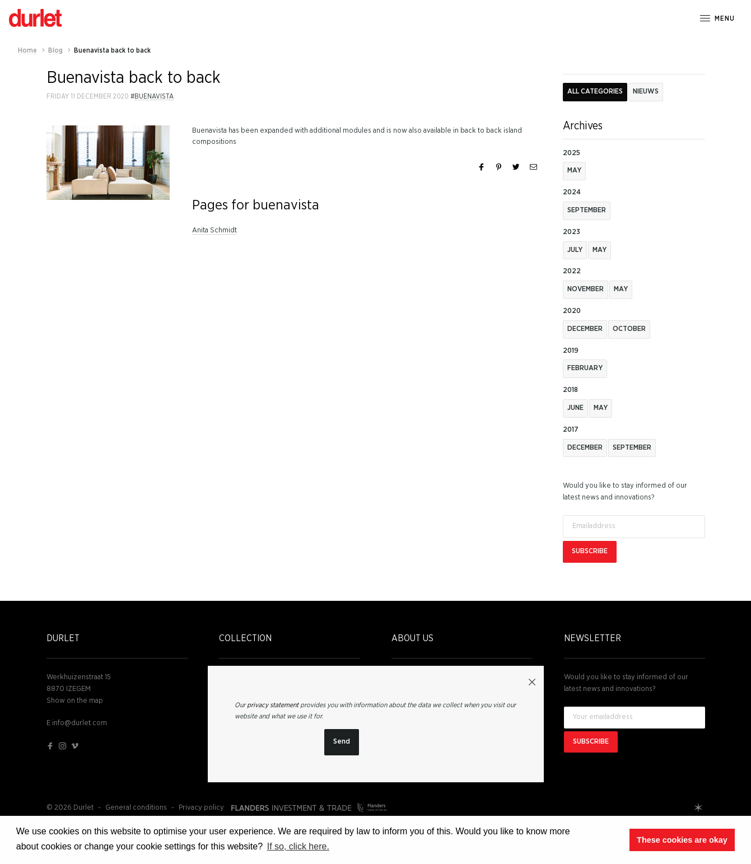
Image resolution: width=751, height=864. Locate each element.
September (586, 210)
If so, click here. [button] (298, 846)
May (574, 170)
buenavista (154, 96)
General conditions (136, 807)
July (574, 250)
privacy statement (272, 705)
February (585, 368)
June (575, 408)
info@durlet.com (79, 723)
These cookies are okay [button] (682, 839)
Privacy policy (201, 807)
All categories (595, 91)
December (585, 329)
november (585, 289)
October (629, 329)
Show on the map (74, 700)
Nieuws (646, 91)
